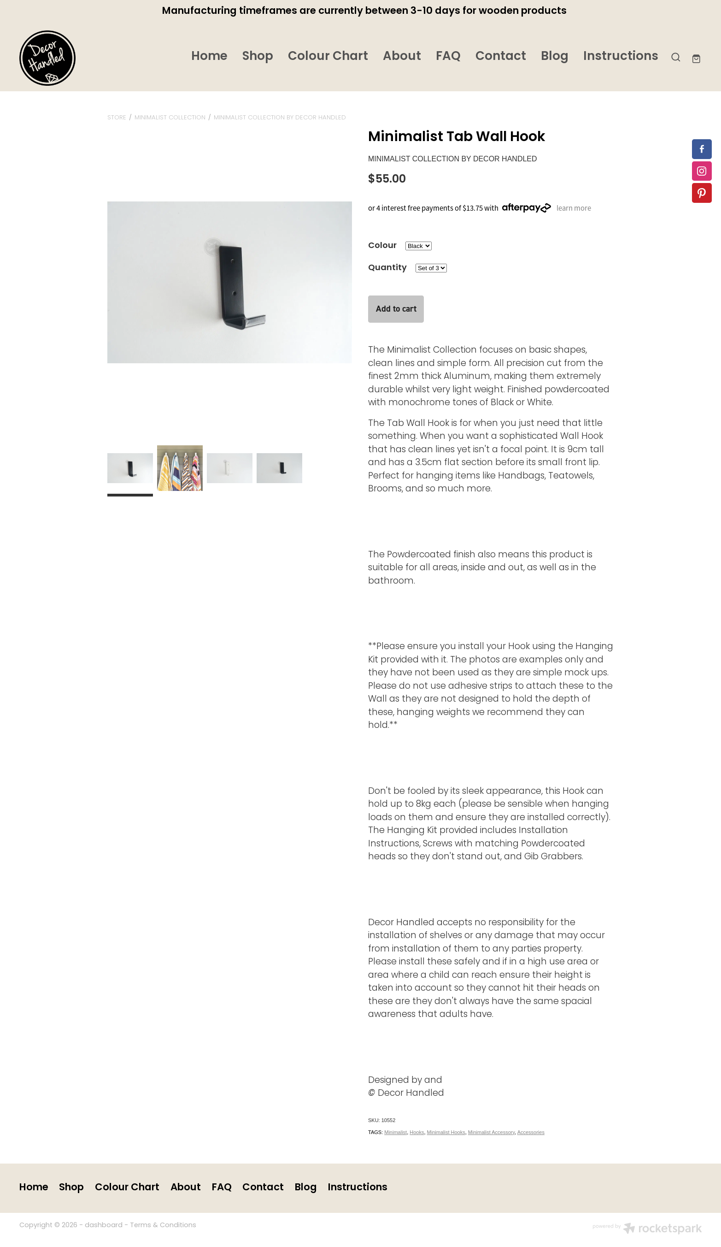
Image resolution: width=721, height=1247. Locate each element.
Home (209, 57)
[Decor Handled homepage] (87, 58)
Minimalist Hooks (446, 1132)
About (402, 57)
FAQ (448, 57)
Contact (500, 57)
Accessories (531, 1132)
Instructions (620, 57)
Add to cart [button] (396, 308)
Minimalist (395, 1132)
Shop (257, 57)
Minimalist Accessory (491, 1132)
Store (116, 118)
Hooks (417, 1132)
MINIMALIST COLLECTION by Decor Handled (280, 118)
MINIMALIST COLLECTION (170, 118)
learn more (574, 208)
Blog (555, 57)
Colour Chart (328, 57)
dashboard (104, 1225)
